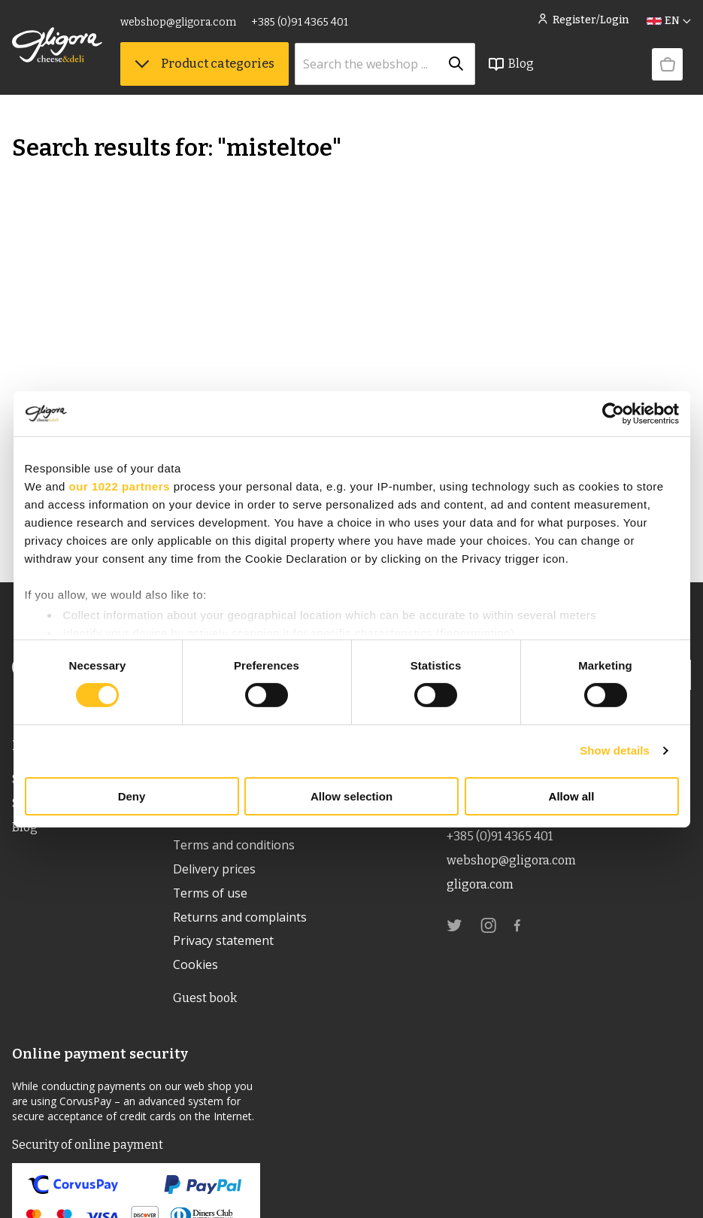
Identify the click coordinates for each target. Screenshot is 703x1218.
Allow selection (351, 796)
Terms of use (210, 893)
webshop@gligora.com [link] (178, 22)
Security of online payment (87, 1145)
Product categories (204, 63)
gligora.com (480, 884)
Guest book (205, 999)
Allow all (572, 796)
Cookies (195, 966)
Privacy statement (223, 942)
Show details (615, 750)
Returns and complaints (240, 918)
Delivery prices (214, 869)
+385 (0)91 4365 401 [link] (299, 22)
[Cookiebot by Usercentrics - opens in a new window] (613, 413)
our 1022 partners (119, 485)
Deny (132, 796)
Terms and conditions (234, 845)
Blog (510, 64)
